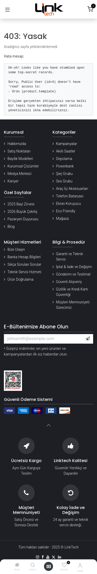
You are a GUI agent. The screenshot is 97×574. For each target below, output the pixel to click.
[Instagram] (37, 557)
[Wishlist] (64, 565)
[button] (87, 338)
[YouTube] (47, 557)
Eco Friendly (65, 211)
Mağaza (62, 218)
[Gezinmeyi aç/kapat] (7, 9)
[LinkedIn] (59, 557)
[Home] (17, 565)
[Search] (32, 565)
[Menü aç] (49, 566)
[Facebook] (43, 557)
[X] (53, 557)
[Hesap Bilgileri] (80, 565)
